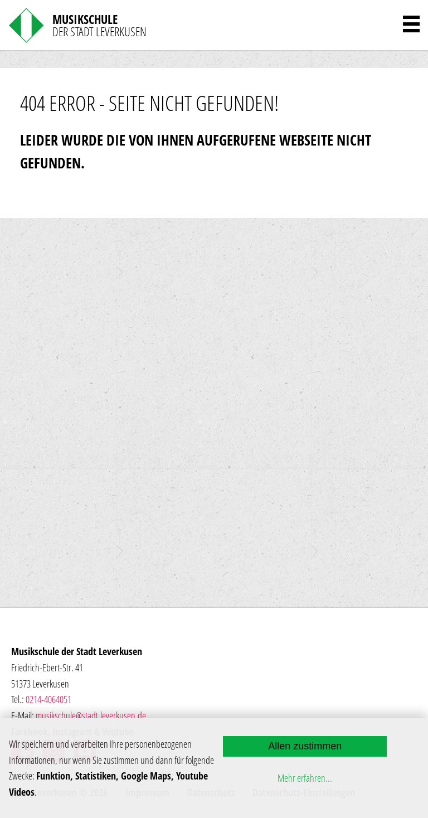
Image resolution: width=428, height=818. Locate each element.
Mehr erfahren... (305, 778)
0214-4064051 (48, 699)
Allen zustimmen (305, 746)
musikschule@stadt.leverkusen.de (91, 715)
